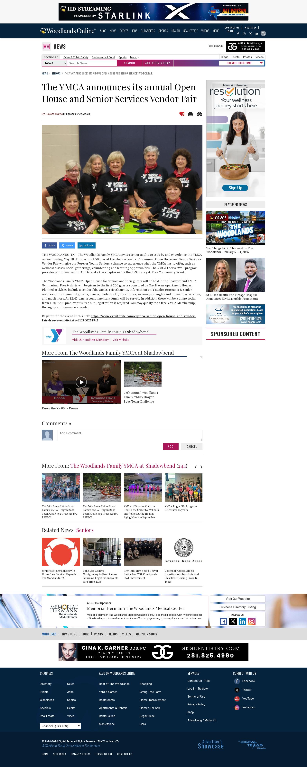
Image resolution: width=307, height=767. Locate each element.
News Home (69, 634)
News (113, 31)
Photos (247, 57)
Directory (45, 684)
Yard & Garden (108, 692)
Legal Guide (147, 716)
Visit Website (120, 340)
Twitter (246, 690)
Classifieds (148, 31)
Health (176, 31)
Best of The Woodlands (114, 684)
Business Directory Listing (237, 607)
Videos (205, 31)
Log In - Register (198, 688)
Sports (163, 31)
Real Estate (190, 31)
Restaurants (107, 700)
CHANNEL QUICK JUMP (239, 63)
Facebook (248, 681)
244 (182, 465)
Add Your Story (157, 63)
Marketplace (107, 724)
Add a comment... (130, 435)
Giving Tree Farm (150, 692)
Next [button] (201, 467)
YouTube (248, 698)
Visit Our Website (238, 599)
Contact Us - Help (199, 681)
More (216, 31)
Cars (143, 724)
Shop (103, 31)
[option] (62, 497)
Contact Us (125, 754)
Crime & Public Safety (75, 57)
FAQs (191, 712)
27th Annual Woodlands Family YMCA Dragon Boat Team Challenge (141, 397)
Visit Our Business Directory (90, 340)
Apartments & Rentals (113, 708)
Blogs (224, 57)
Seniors (85, 529)
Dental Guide (107, 716)
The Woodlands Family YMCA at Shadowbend (110, 331)
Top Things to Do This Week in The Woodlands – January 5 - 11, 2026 (229, 250)
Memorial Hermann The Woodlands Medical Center (135, 608)
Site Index (59, 754)
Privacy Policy (196, 704)
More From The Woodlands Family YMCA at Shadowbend (108, 352)
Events (124, 31)
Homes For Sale (150, 708)
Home (45, 754)
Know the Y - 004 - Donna (60, 408)
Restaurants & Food (103, 57)
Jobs (134, 31)
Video (71, 716)
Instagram (249, 707)
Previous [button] (196, 467)
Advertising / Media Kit (202, 720)
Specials (45, 708)
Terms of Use (196, 696)
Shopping (146, 684)
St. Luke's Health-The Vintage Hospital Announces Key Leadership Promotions (232, 297)
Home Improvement (153, 700)
